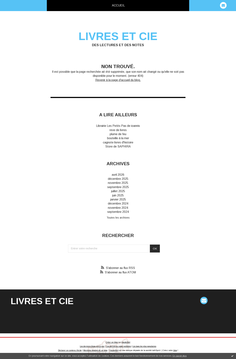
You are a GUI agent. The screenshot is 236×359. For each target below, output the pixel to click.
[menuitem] (118, 5)
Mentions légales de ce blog (95, 350)
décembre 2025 (118, 178)
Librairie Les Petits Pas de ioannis (118, 125)
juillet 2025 (118, 191)
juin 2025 (118, 195)
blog (175, 350)
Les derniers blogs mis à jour (92, 346)
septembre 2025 (118, 187)
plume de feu (118, 134)
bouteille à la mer (118, 138)
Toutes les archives (118, 217)
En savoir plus (180, 356)
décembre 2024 (118, 203)
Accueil (118, 5)
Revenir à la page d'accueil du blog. (118, 80)
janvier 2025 (118, 199)
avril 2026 (118, 174)
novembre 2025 (118, 182)
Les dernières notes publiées (118, 346)
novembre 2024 (118, 207)
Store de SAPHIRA (118, 146)
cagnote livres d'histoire (118, 142)
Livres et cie (118, 36)
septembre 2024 (118, 211)
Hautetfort (126, 342)
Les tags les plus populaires (144, 346)
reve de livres (118, 130)
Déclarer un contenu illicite (70, 350)
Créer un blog (112, 342)
